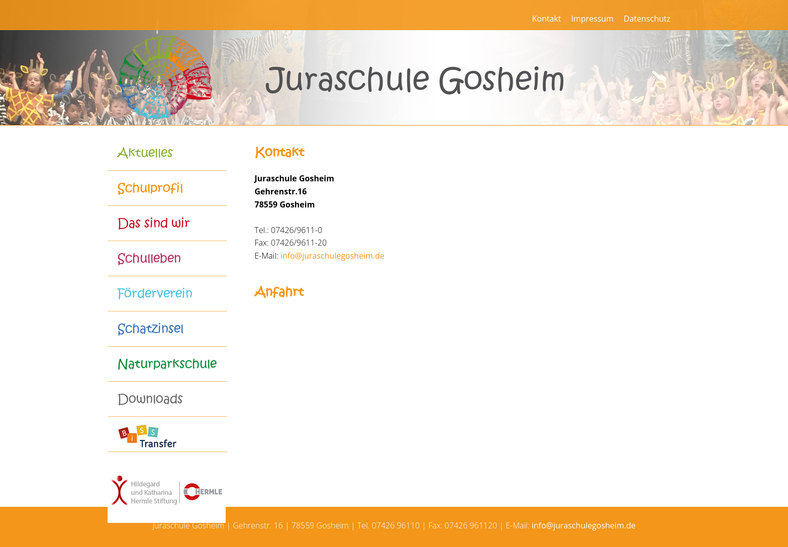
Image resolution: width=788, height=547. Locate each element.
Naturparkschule (167, 364)
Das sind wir (154, 223)
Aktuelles (145, 153)
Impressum (592, 18)
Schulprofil (150, 188)
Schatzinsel (150, 328)
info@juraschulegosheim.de (332, 255)
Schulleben (149, 258)
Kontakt (546, 18)
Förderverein (155, 293)
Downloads (150, 399)
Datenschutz (647, 18)
